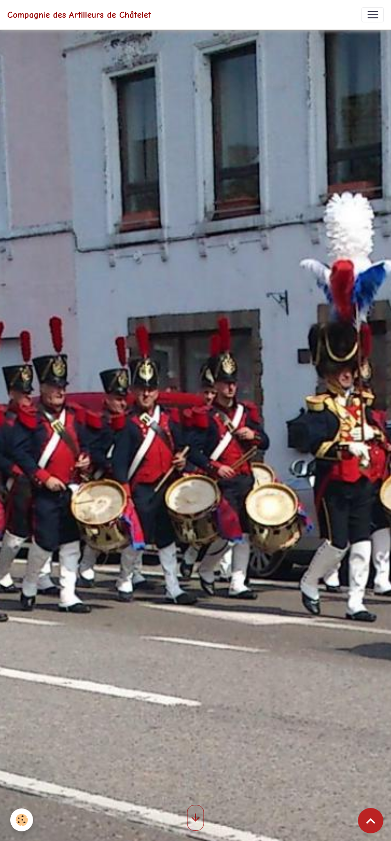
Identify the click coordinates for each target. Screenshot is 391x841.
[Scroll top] (370, 820)
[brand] (79, 14)
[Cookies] (21, 819)
